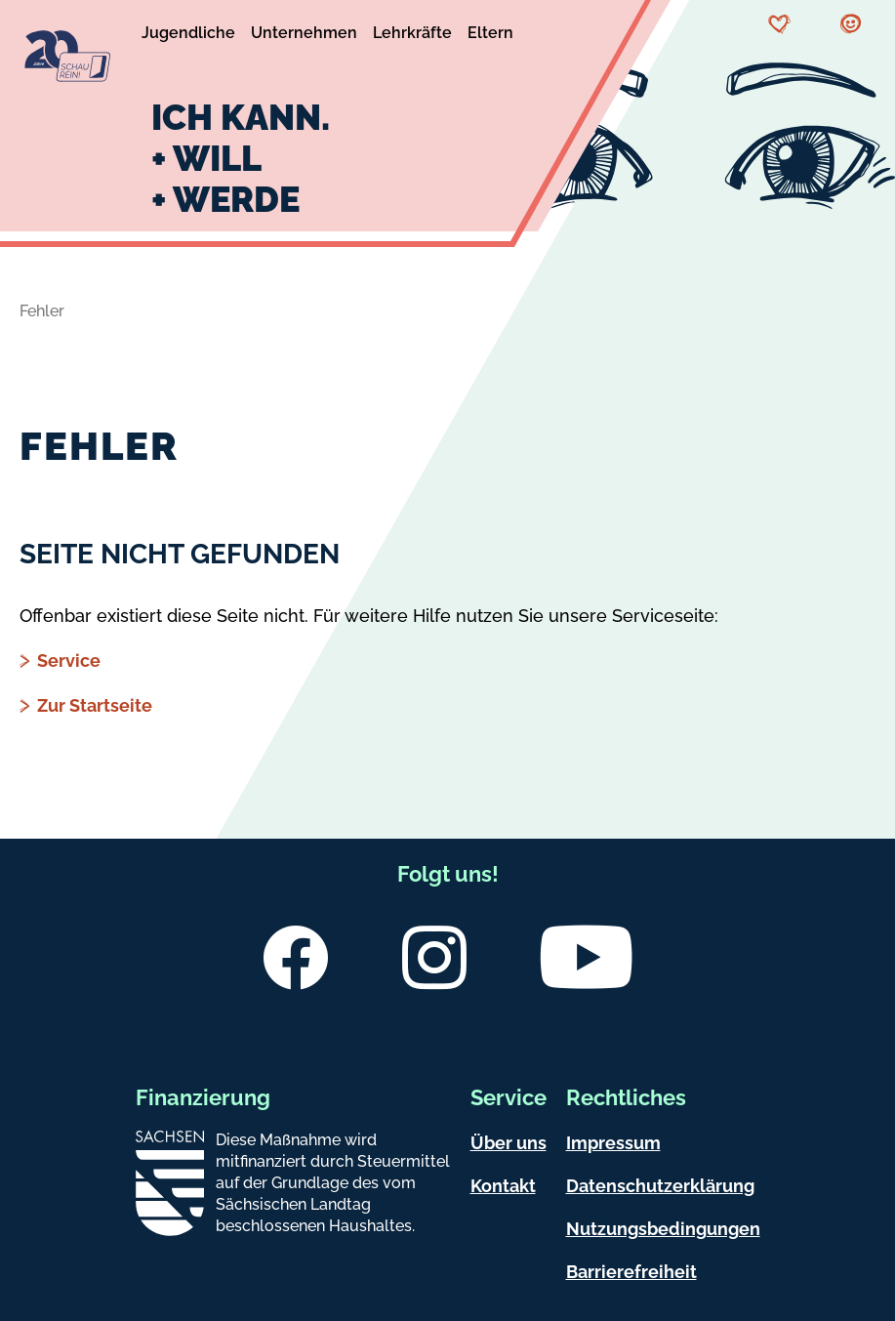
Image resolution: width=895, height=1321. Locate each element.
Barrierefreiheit (631, 1271)
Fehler (42, 311)
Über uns (508, 1143)
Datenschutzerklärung (660, 1186)
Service (69, 660)
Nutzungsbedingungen (663, 1228)
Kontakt (503, 1186)
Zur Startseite (94, 705)
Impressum (613, 1143)
